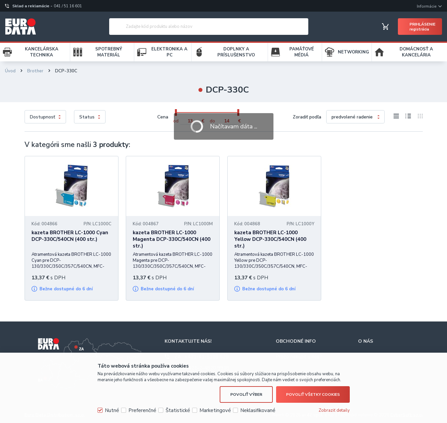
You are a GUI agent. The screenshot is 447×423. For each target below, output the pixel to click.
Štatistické (178, 410)
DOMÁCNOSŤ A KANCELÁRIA (416, 52)
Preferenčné (142, 410)
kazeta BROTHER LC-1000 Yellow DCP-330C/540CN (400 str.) (270, 239)
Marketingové (215, 410)
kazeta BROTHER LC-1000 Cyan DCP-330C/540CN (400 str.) (70, 236)
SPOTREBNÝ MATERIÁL (108, 52)
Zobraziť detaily (334, 410)
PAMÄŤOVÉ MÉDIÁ (301, 52)
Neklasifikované (257, 410)
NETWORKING (353, 52)
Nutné (112, 410)
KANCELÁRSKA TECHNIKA (41, 52)
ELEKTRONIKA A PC (169, 52)
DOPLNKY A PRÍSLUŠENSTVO (236, 52)
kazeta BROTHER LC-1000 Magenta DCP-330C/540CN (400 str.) (171, 239)
